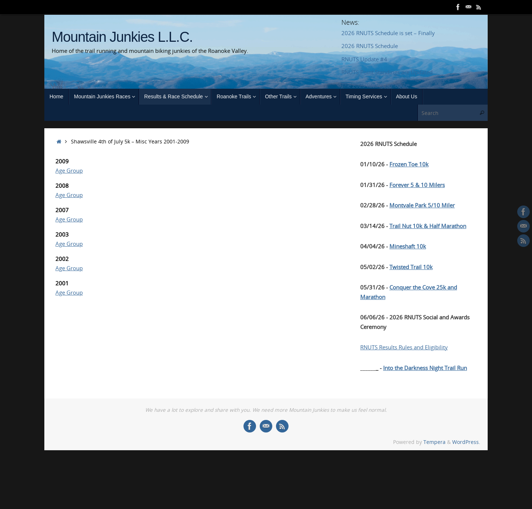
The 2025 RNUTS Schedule (375, 85)
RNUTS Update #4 (364, 59)
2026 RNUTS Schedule (369, 46)
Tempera (434, 442)
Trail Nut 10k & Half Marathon (427, 226)
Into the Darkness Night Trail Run (425, 367)
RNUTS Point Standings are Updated (387, 72)
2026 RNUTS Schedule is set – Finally (388, 33)
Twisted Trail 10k (411, 267)
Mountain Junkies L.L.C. (122, 37)
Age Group (69, 170)
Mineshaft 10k (407, 246)
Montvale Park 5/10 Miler (422, 205)
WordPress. (466, 442)
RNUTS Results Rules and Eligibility (404, 347)
